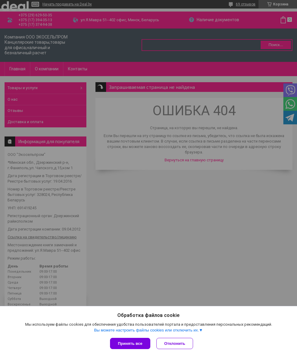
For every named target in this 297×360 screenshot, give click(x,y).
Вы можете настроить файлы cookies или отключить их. (146, 330)
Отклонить (174, 343)
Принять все (130, 343)
